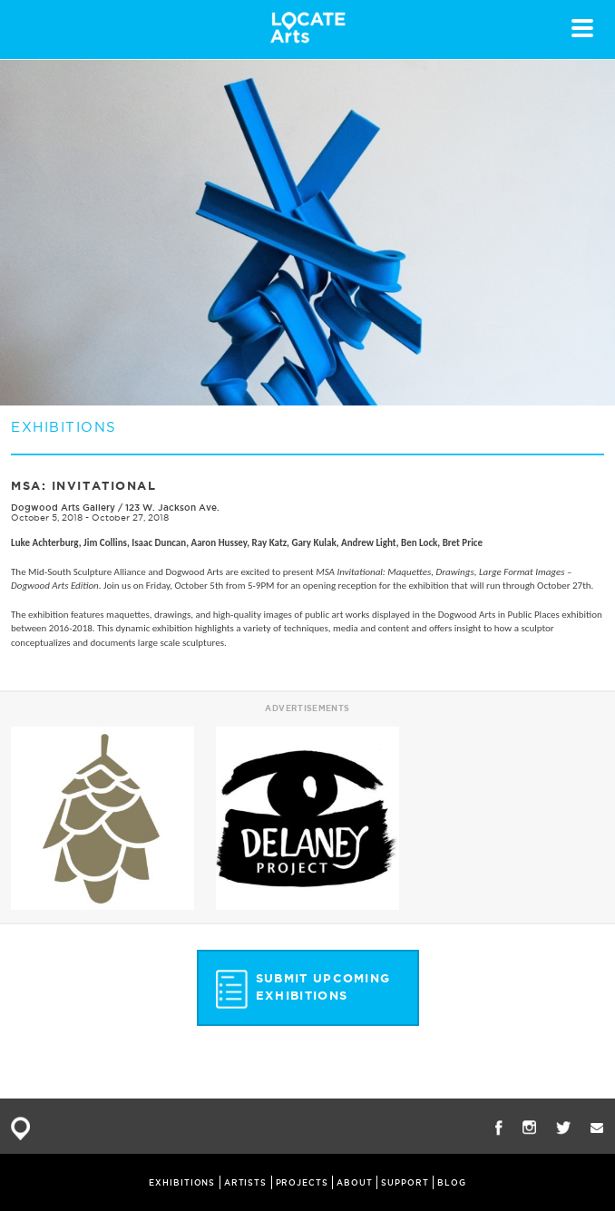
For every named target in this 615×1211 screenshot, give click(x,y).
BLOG (451, 1182)
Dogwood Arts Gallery (63, 508)
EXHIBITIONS (182, 1182)
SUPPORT (404, 1182)
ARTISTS (245, 1182)
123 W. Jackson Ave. (172, 508)
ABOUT (355, 1182)
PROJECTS (302, 1182)
